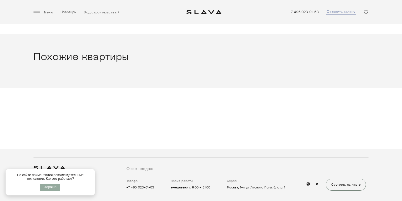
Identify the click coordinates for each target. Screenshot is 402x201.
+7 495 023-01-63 (304, 12)
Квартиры (68, 12)
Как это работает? (60, 179)
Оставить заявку (341, 11)
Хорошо (50, 187)
